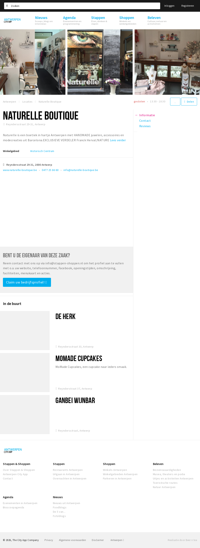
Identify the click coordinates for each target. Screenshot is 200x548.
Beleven (158, 464)
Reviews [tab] (145, 126)
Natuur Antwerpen (164, 487)
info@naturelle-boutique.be (80, 170)
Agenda (8, 497)
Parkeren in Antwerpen (117, 478)
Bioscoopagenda (13, 507)
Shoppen (109, 464)
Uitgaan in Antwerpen (66, 474)
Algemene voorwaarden (72, 540)
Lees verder (118, 140)
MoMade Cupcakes (78, 358)
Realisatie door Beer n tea (182, 540)
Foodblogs (59, 507)
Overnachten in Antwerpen (70, 478)
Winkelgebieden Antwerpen (120, 474)
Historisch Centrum (42, 151)
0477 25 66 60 (50, 170)
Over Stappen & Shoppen (19, 470)
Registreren (187, 5)
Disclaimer (98, 540)
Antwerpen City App (15, 474)
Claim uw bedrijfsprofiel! (26, 282)
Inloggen (169, 5)
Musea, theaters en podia (169, 474)
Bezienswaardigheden (167, 470)
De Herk (65, 316)
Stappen (59, 464)
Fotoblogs (59, 516)
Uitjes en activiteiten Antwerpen (173, 478)
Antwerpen (117, 540)
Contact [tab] (145, 120)
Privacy (49, 540)
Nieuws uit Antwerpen (66, 503)
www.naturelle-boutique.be (20, 170)
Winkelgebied (11, 151)
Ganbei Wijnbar (75, 400)
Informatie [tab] (147, 115)
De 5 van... (59, 511)
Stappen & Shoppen (16, 464)
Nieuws (58, 497)
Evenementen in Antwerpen (20, 503)
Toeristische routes (165, 483)
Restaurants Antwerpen (68, 470)
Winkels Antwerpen (115, 470)
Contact (8, 478)
